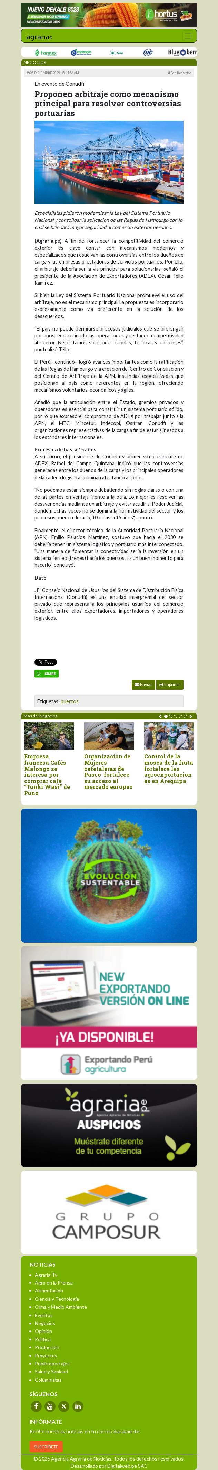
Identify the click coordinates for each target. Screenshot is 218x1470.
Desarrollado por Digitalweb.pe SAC (109, 1466)
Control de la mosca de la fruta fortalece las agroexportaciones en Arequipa (168, 768)
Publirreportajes (52, 1363)
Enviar (143, 684)
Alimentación (49, 1291)
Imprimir (169, 684)
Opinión (43, 1331)
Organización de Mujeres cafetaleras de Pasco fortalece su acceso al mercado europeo (108, 771)
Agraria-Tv (46, 1275)
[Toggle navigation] (187, 35)
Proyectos (46, 1355)
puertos (70, 701)
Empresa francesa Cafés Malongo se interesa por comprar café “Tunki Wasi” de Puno (47, 774)
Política (43, 1339)
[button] (166, 716)
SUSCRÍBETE (46, 1446)
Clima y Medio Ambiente (61, 1307)
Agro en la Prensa (54, 1283)
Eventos (44, 1315)
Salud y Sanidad (51, 1371)
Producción (47, 1347)
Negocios (45, 1323)
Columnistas (48, 1380)
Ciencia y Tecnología (57, 1299)
